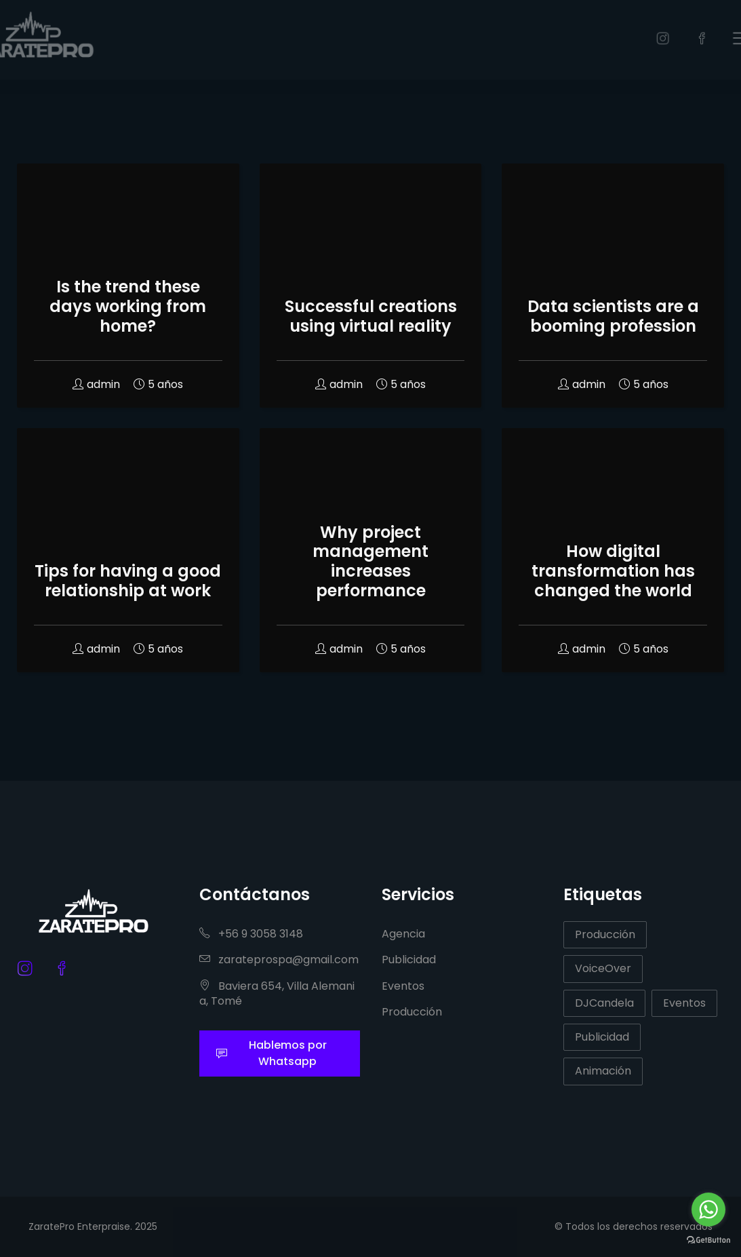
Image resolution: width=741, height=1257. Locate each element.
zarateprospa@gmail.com (279, 959)
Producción (412, 1012)
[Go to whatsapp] (708, 1209)
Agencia (403, 934)
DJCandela (604, 1003)
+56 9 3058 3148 (251, 934)
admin (96, 384)
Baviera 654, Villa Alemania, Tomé (277, 993)
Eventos (403, 986)
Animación (603, 1071)
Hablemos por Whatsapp (271, 1053)
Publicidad (409, 959)
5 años (158, 384)
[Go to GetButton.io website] (708, 1239)
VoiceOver (603, 968)
